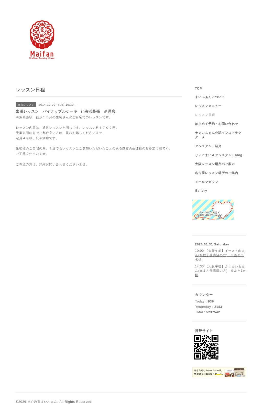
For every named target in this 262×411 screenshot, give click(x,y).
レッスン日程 (205, 115)
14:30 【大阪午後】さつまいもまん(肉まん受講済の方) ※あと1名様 (220, 271)
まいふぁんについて (210, 97)
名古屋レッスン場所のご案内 (216, 173)
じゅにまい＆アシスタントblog (218, 155)
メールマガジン (206, 182)
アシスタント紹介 (208, 146)
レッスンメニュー (208, 106)
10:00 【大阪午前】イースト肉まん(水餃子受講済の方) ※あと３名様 (220, 255)
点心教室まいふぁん (42, 402)
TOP (198, 88)
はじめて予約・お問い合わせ (216, 124)
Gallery (201, 190)
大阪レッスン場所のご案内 (215, 164)
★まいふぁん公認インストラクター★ (218, 135)
